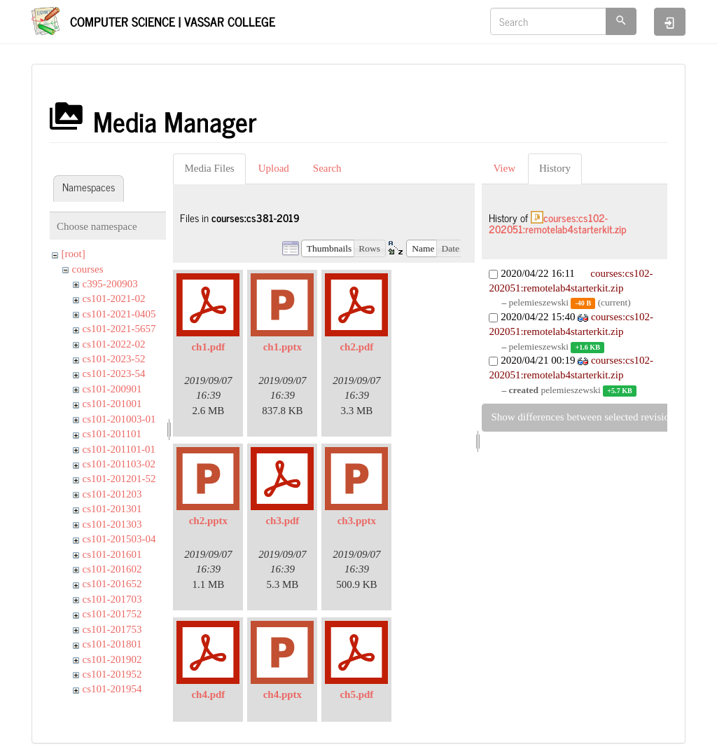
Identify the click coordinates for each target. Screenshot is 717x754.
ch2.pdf (356, 346)
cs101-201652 (112, 583)
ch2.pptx (208, 520)
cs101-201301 (112, 508)
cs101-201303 (112, 524)
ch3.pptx (356, 520)
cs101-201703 (112, 599)
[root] (73, 253)
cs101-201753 (112, 629)
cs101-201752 (112, 613)
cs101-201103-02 (119, 463)
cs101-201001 (112, 403)
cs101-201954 (112, 688)
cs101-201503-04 (119, 538)
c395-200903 (110, 283)
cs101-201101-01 (119, 449)
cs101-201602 (112, 569)
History (555, 168)
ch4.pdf (208, 694)
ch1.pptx (282, 346)
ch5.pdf (356, 694)
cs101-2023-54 (114, 373)
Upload (273, 168)
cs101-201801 (112, 644)
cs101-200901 (112, 389)
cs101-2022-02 (114, 344)
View (504, 168)
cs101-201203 (112, 494)
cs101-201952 (112, 674)
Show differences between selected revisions (584, 417)
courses (88, 269)
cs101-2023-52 (114, 358)
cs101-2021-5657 (119, 328)
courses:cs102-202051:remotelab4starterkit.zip (558, 223)
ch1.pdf (208, 346)
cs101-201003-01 (119, 419)
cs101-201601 (112, 554)
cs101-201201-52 (119, 478)
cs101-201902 (112, 659)
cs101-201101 (112, 433)
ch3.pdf (282, 520)
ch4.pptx (282, 694)
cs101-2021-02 (114, 298)
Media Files (209, 168)
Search (327, 168)
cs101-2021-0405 (119, 314)
